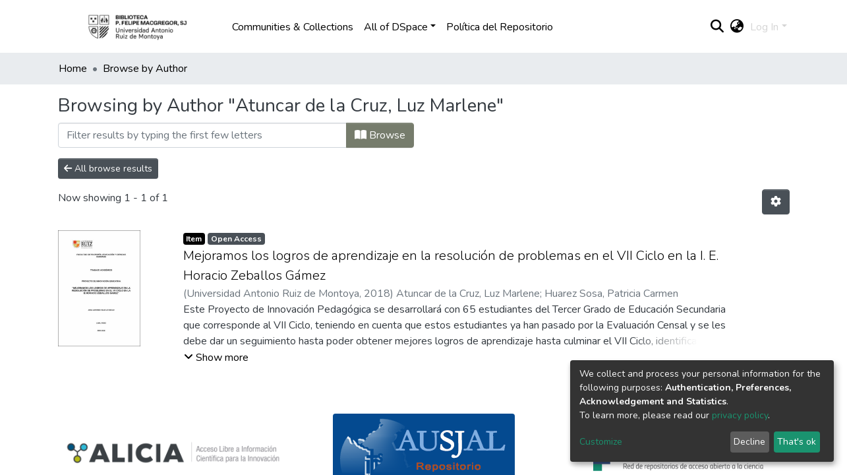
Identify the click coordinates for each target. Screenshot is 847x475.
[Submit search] (717, 27)
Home (73, 68)
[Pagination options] (776, 201)
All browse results (108, 168)
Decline (749, 441)
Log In (764, 27)
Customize (600, 441)
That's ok (796, 441)
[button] (736, 27)
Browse (380, 135)
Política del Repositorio (499, 27)
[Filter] (202, 135)
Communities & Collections (292, 27)
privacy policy (740, 415)
